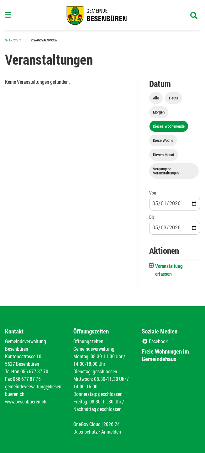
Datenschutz (85, 431)
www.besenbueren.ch (25, 401)
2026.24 (111, 424)
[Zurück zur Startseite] (102, 15)
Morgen (159, 112)
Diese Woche (163, 140)
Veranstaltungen (44, 40)
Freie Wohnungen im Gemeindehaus (165, 355)
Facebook (155, 341)
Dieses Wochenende (169, 126)
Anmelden (111, 431)
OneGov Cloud (87, 424)
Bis (152, 217)
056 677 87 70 (34, 371)
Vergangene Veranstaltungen (166, 170)
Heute (173, 97)
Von (152, 193)
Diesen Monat (163, 154)
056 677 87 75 (27, 379)
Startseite (13, 40)
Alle (156, 97)
